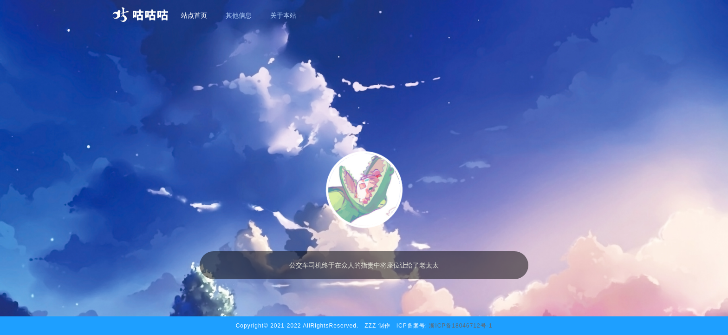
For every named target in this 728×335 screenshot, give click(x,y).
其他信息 (239, 15)
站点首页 (194, 15)
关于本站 (283, 15)
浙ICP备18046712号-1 (460, 325)
